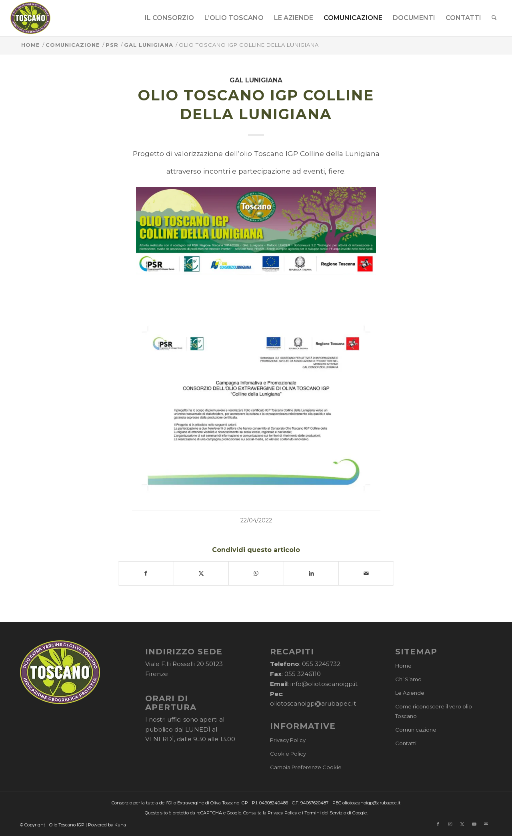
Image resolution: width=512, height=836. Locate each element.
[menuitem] (169, 18)
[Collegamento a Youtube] (474, 824)
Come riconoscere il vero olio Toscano (433, 711)
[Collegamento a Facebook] (438, 824)
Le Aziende (409, 693)
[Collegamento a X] (462, 824)
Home (403, 665)
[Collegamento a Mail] (486, 824)
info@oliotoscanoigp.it (324, 684)
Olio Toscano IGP (66, 825)
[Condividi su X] (201, 573)
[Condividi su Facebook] (146, 573)
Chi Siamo (408, 679)
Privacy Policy (288, 740)
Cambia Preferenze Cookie (306, 767)
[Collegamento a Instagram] (450, 824)
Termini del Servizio (325, 813)
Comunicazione (415, 729)
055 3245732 (321, 664)
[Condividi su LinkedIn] (311, 573)
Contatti (405, 743)
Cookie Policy (288, 753)
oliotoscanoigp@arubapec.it (313, 703)
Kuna (120, 825)
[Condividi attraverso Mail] (366, 573)
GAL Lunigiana (256, 80)
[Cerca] (494, 18)
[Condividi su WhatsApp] (256, 573)
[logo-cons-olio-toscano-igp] (30, 18)
